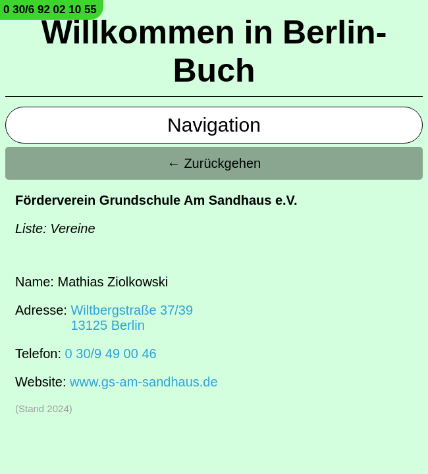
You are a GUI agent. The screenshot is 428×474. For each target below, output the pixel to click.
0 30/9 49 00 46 (111, 353)
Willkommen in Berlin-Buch (214, 51)
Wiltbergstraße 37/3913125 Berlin (131, 317)
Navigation (214, 125)
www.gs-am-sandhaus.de (144, 382)
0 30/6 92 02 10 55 (50, 9)
